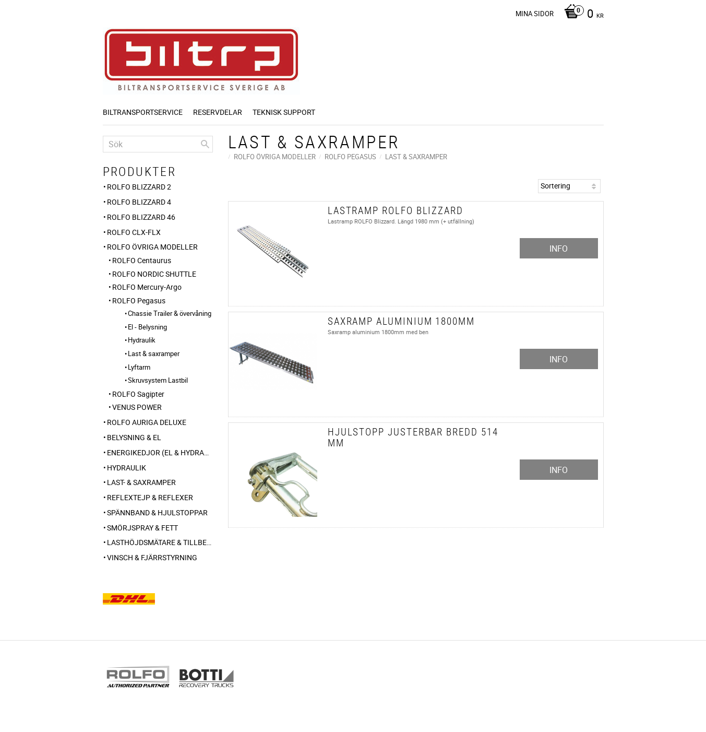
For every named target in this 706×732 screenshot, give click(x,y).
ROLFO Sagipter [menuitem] (138, 394)
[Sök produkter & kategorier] (158, 144)
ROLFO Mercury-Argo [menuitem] (147, 287)
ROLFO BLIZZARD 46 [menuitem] (141, 217)
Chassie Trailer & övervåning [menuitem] (169, 313)
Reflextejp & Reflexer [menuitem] (150, 497)
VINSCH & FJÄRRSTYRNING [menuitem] (152, 557)
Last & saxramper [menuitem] (154, 353)
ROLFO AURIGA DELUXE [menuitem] (146, 422)
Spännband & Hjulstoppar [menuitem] (157, 512)
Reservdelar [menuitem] (217, 112)
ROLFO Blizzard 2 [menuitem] (139, 187)
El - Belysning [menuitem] (147, 327)
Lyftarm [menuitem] (139, 367)
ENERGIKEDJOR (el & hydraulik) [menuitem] (160, 452)
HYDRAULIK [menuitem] (126, 468)
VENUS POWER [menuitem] (137, 407)
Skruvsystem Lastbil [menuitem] (158, 380)
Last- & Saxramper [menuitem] (141, 482)
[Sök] (205, 144)
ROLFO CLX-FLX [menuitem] (134, 232)
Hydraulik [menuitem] (141, 340)
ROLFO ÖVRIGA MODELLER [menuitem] (152, 247)
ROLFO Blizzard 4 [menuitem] (139, 202)
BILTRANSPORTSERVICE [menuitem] (143, 112)
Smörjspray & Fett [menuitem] (142, 528)
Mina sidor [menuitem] (535, 13)
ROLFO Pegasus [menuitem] (138, 300)
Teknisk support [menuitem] (284, 112)
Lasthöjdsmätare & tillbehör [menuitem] (160, 542)
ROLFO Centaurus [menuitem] (141, 260)
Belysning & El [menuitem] (134, 437)
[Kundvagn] (581, 14)
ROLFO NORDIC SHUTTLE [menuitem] (154, 274)
